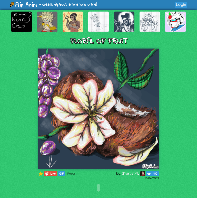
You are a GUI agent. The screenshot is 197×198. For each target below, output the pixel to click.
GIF (61, 173)
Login (181, 4)
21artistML (133, 173)
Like (50, 173)
